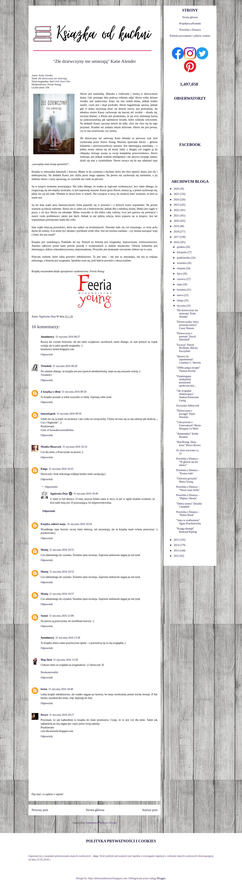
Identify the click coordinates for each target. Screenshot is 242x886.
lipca (180, 273)
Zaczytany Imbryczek (187, 405)
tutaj (95, 856)
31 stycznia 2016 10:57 (61, 593)
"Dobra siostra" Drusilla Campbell (189, 505)
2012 (177, 555)
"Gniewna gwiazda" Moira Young (186, 480)
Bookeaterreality (49, 672)
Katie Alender (46, 75)
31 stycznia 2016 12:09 (61, 615)
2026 (177, 188)
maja (180, 284)
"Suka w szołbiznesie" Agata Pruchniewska (188, 522)
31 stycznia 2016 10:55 (61, 549)
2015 (177, 539)
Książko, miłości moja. (53, 524)
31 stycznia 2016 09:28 (65, 366)
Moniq (44, 549)
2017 (177, 237)
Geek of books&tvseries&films (57, 430)
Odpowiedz (47, 354)
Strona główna (95, 810)
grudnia (181, 247)
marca (180, 295)
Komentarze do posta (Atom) (101, 822)
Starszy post (149, 810)
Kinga (44, 468)
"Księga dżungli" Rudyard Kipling (186, 530)
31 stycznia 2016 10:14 (74, 446)
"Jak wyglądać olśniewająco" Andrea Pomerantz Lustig (187, 395)
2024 (177, 199)
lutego (180, 300)
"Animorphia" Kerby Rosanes (187, 435)
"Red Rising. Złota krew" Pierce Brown (188, 444)
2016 (177, 242)
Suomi (44, 615)
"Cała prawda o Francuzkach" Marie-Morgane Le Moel (189, 425)
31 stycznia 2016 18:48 (60, 689)
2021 (177, 215)
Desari (44, 714)
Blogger (161, 878)
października (184, 257)
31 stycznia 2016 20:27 (61, 714)
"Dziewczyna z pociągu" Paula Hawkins (185, 414)
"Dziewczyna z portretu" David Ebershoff (186, 336)
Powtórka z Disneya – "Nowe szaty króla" (188, 488)
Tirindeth (46, 366)
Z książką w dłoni (50, 391)
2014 (177, 545)
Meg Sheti (46, 659)
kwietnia (182, 289)
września (182, 263)
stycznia (181, 305)
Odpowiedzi (51, 487)
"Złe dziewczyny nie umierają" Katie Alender (187, 313)
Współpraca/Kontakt (190, 23)
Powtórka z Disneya (190, 29)
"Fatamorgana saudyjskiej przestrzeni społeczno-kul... (186, 381)
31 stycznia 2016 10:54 (79, 524)
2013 (177, 550)
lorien (44, 689)
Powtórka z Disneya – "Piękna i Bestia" (187, 497)
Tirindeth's (46, 375)
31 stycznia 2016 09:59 (69, 413)
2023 (177, 204)
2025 (177, 194)
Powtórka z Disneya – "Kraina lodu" (187, 472)
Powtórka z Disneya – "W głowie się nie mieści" (187, 462)
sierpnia (181, 268)
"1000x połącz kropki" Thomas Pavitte (188, 369)
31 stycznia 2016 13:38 (67, 637)
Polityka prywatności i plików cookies (190, 35)
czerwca (181, 279)
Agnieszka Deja (59, 493)
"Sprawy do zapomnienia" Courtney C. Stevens (188, 359)
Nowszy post (40, 810)
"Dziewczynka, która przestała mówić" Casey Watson (187, 325)
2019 (177, 226)
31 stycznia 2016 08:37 (67, 336)
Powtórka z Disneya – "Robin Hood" (187, 514)
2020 (177, 220)
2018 (177, 231)
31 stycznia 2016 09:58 (74, 391)
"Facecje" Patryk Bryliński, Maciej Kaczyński (187, 348)
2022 (177, 210)
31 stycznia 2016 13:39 (65, 659)
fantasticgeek (48, 413)
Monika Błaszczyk (51, 446)
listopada (182, 252)
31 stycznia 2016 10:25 (61, 468)
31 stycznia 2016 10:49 (85, 493)
